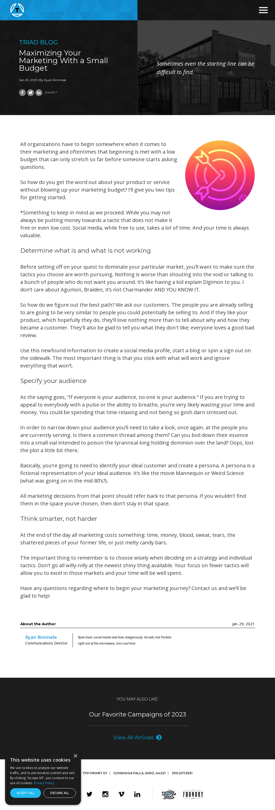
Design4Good (168, 794)
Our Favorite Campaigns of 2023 (137, 714)
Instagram (105, 794)
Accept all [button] (25, 793)
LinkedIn (137, 794)
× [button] (75, 756)
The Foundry (193, 794)
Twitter (89, 794)
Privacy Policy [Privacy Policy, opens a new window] (44, 783)
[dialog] (43, 778)
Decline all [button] (59, 793)
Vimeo (121, 794)
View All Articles (133, 737)
